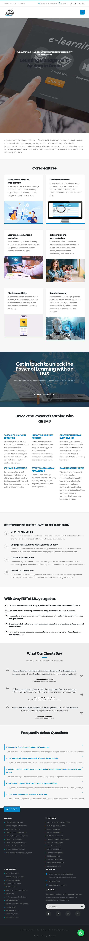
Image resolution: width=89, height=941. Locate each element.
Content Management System (17, 832)
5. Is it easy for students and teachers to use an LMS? (27, 794)
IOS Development (53, 856)
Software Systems (12, 914)
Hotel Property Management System (19, 853)
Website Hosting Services (15, 877)
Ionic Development (54, 866)
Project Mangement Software (16, 826)
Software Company (13, 917)
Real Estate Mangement (14, 822)
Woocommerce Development (58, 839)
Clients (13, 3)
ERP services (10, 894)
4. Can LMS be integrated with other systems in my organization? (32, 783)
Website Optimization (13, 880)
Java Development (54, 846)
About (6, 3)
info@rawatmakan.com (47, 3)
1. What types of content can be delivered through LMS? (28, 747)
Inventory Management (14, 839)
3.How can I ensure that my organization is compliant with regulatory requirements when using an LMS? (44, 770)
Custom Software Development (17, 904)
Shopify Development (55, 843)
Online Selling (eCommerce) (16, 843)
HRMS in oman (11, 887)
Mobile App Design (12, 873)
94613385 (63, 3)
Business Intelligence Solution (16, 846)
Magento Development (55, 863)
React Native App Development (58, 822)
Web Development (12, 900)
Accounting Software (13, 884)
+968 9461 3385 (54, 881)
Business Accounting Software (17, 897)
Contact (21, 3)
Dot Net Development (55, 836)
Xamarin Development (55, 859)
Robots (36, 936)
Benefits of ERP (11, 907)
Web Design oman (12, 910)
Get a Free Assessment (44, 394)
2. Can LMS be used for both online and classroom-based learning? (33, 758)
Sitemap (44, 936)
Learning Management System (17, 836)
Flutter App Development (56, 826)
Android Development (55, 853)
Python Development (55, 832)
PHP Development (53, 829)
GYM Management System (15, 849)
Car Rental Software (13, 829)
